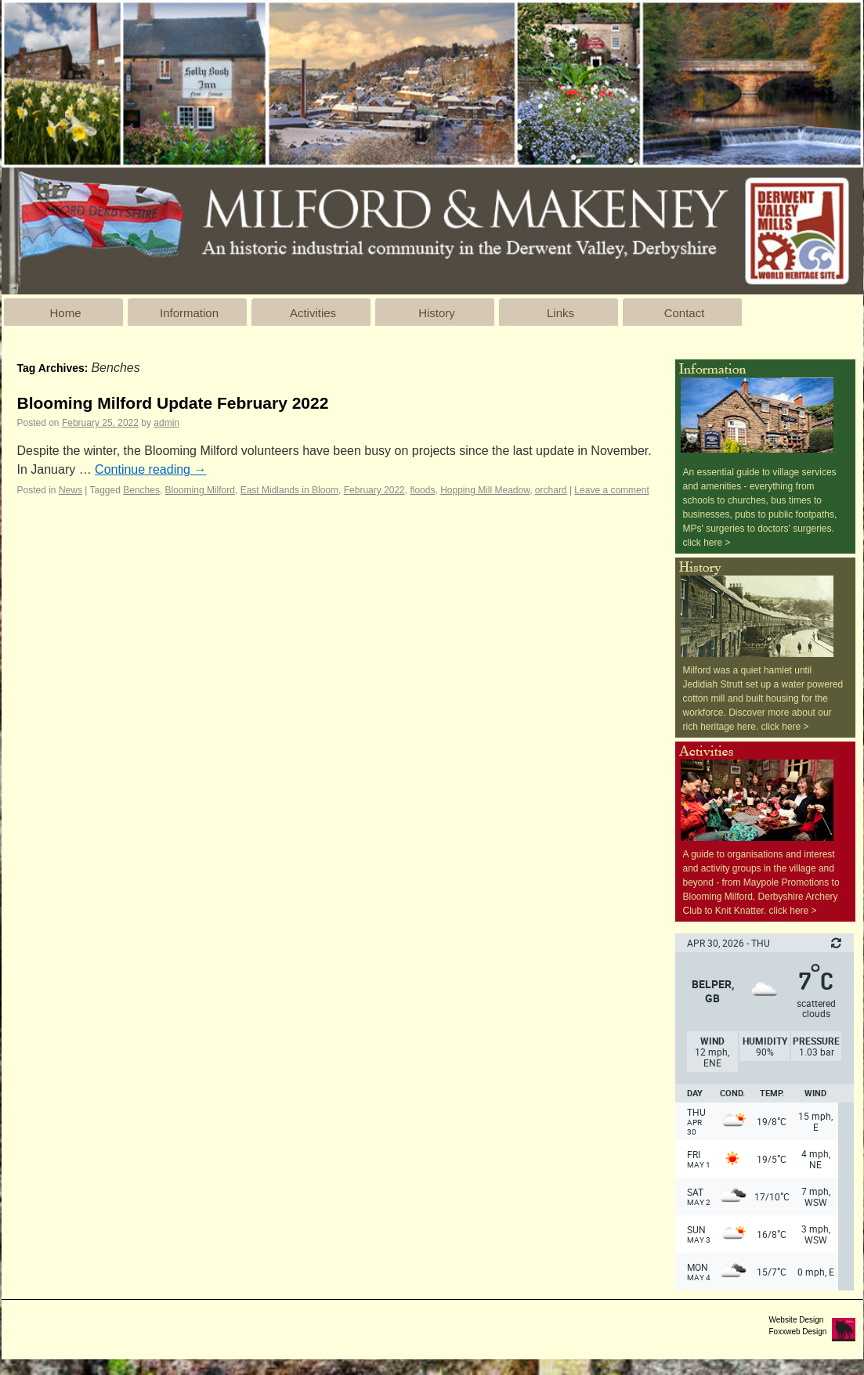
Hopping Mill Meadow (485, 490)
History (436, 312)
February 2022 (374, 490)
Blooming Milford (200, 490)
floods (422, 490)
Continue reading (150, 469)
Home (65, 312)
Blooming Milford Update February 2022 (173, 403)
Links (560, 312)
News (70, 490)
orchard (551, 490)
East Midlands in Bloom (289, 490)
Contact (684, 312)
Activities (313, 312)
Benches (141, 490)
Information (189, 312)
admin (166, 422)
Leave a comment (611, 490)
